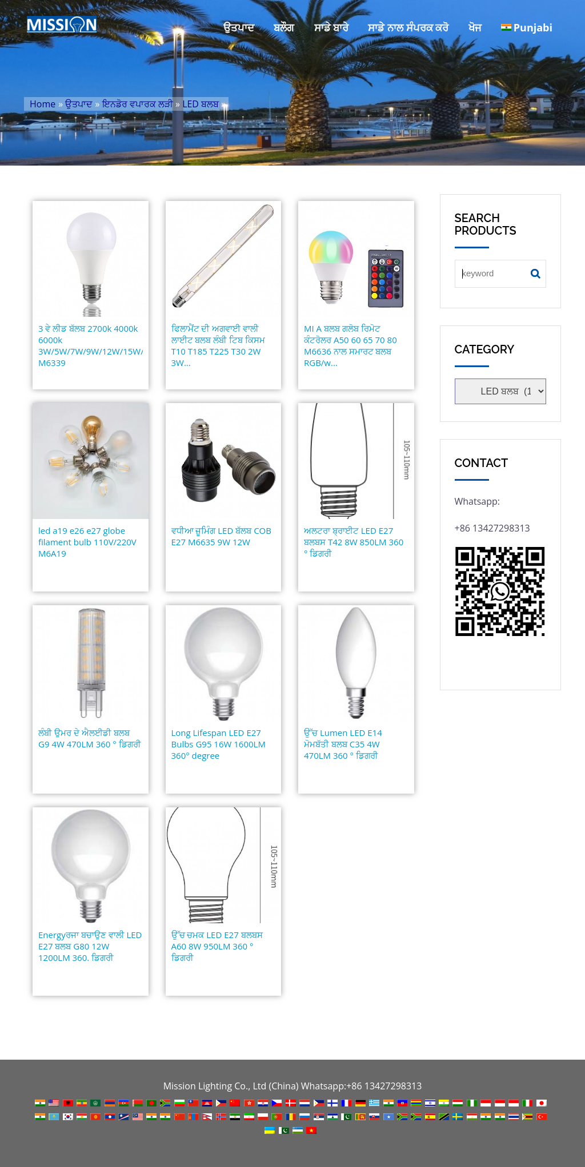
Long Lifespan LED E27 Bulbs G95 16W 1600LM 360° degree (218, 744)
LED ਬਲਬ (200, 104)
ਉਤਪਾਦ (238, 27)
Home (42, 104)
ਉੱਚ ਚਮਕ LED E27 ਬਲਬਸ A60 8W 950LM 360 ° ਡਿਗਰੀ (217, 946)
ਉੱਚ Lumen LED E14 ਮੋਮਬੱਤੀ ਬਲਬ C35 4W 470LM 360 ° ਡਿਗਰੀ (343, 744)
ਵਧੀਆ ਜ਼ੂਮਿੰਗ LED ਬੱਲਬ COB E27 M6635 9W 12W (221, 536)
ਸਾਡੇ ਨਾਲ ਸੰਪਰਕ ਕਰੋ (408, 27)
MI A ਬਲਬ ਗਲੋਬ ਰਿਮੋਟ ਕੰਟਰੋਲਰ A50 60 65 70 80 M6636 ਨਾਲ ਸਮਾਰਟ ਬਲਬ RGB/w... (350, 345)
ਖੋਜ (475, 27)
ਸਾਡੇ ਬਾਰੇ (331, 27)
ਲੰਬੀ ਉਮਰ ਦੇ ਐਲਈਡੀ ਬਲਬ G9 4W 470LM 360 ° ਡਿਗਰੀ (89, 738)
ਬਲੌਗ (284, 27)
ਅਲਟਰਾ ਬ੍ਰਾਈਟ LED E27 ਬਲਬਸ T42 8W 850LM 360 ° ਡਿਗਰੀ (353, 542)
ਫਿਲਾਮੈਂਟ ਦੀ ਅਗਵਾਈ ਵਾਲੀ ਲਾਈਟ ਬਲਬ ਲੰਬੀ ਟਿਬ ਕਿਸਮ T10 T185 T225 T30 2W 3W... (218, 345)
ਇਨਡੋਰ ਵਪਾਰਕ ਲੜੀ (137, 104)
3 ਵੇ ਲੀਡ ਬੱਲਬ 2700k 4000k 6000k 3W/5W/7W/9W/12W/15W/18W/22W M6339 (90, 345)
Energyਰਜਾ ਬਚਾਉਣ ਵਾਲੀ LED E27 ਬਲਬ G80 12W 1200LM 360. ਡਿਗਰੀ (90, 946)
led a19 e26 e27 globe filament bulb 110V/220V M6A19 (87, 542)
